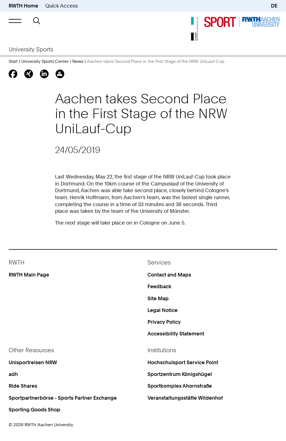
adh (13, 374)
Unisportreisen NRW (33, 362)
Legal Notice (162, 310)
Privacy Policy (164, 322)
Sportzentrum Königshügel (179, 374)
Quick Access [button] (61, 6)
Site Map (158, 298)
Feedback (159, 286)
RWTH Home (23, 6)
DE (274, 6)
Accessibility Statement (175, 334)
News (77, 61)
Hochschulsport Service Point (182, 362)
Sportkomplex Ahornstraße (179, 386)
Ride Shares (23, 386)
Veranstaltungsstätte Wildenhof (185, 398)
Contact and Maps (169, 275)
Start (13, 61)
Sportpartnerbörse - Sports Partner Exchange (63, 398)
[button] (15, 21)
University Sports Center (45, 61)
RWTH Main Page (29, 275)
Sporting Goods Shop (34, 410)
